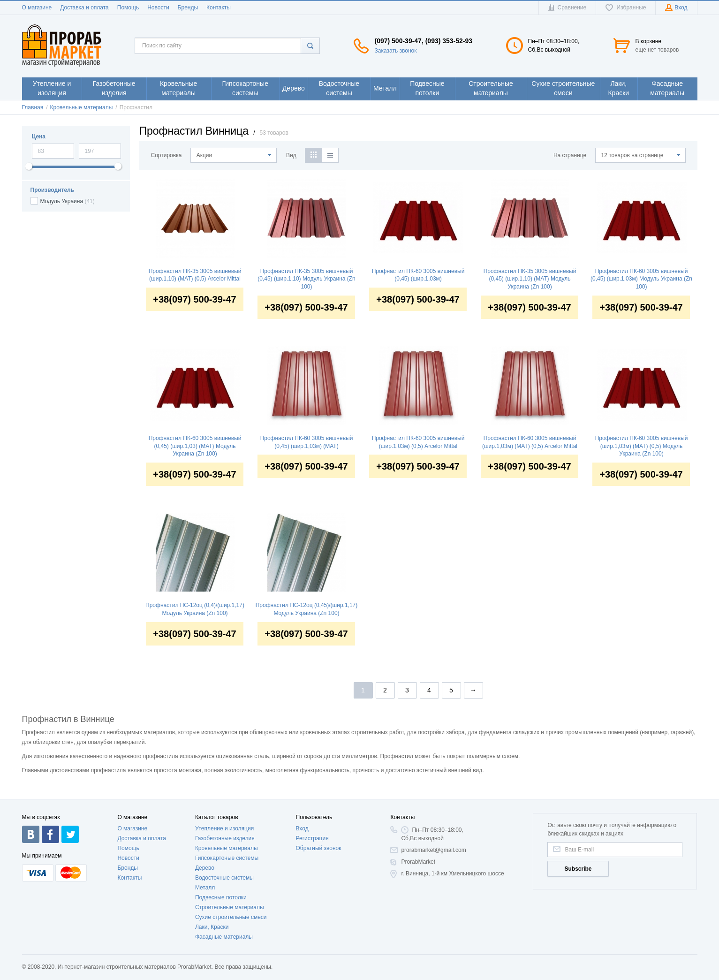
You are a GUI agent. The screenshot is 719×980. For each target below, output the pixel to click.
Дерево (204, 868)
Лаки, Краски (211, 927)
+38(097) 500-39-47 (194, 299)
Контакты (218, 7)
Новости (158, 7)
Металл (205, 887)
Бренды (188, 7)
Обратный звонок (318, 848)
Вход (302, 828)
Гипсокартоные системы (226, 858)
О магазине (37, 7)
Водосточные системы (224, 877)
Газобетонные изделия (225, 838)
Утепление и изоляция (224, 828)
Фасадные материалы (224, 937)
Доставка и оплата (84, 7)
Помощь (128, 7)
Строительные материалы (229, 907)
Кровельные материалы (226, 848)
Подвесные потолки (221, 897)
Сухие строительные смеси (231, 917)
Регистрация (312, 838)
